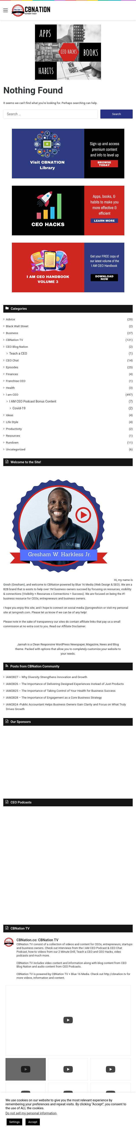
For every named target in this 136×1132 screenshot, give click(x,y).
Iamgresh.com (21, 612)
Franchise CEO (15, 381)
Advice (10, 319)
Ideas (9, 415)
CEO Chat (12, 360)
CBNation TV (14, 340)
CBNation (53, 584)
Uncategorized (15, 449)
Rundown (12, 442)
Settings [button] (14, 1122)
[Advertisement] (68, 761)
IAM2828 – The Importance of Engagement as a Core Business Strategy (54, 697)
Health (10, 387)
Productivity (14, 429)
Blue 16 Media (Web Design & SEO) (97, 584)
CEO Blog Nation (17, 346)
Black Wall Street (17, 326)
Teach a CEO (18, 353)
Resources (13, 435)
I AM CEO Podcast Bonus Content (32, 401)
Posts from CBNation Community (34, 666)
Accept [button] (32, 1122)
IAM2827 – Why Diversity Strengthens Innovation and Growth (46, 677)
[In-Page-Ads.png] (68, 51)
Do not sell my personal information (31, 1113)
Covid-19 (19, 408)
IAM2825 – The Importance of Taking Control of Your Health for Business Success (61, 690)
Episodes (12, 367)
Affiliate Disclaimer (73, 626)
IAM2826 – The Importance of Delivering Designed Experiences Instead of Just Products (65, 684)
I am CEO (12, 394)
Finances (12, 374)
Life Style (12, 422)
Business (12, 333)
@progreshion (94, 607)
